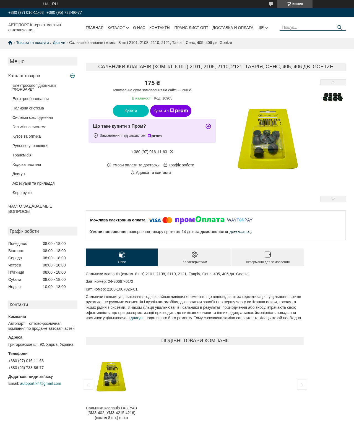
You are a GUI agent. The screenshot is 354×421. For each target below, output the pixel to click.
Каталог (116, 27)
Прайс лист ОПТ (192, 27)
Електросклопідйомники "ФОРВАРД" (34, 87)
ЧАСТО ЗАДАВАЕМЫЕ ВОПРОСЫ (30, 209)
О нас (139, 27)
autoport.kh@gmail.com (40, 383)
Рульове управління (30, 145)
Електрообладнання (30, 98)
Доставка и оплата (232, 27)
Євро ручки (22, 192)
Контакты (159, 27)
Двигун (59, 43)
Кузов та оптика (26, 136)
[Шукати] (339, 27)
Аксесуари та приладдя (33, 183)
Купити (131, 111)
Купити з (170, 110)
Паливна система (28, 108)
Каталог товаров (24, 75)
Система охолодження (32, 117)
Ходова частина (26, 164)
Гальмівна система (29, 127)
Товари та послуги (32, 43)
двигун (136, 318)
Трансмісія (22, 155)
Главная (94, 27)
